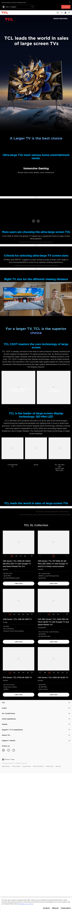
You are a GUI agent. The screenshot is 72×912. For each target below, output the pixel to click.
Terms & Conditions (38, 766)
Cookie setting (65, 908)
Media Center (50, 766)
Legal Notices (6, 766)
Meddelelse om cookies (25, 904)
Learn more (18, 583)
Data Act (58, 766)
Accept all (46, 908)
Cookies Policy (26, 766)
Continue (66, 7)
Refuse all (55, 908)
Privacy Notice (16, 766)
